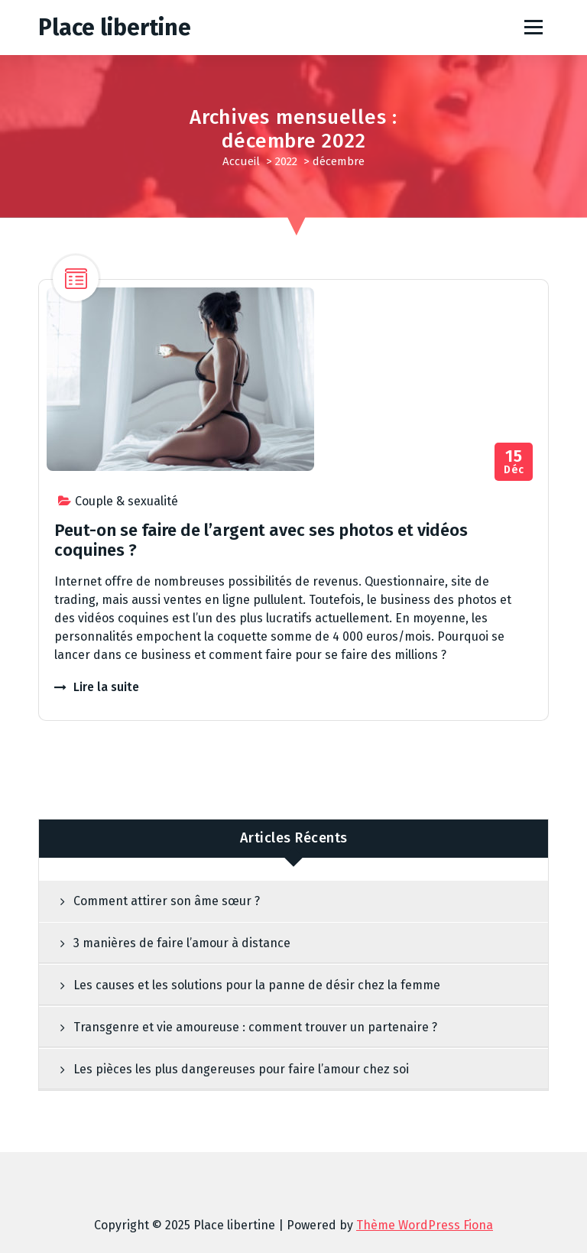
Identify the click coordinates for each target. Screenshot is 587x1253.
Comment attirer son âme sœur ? (166, 901)
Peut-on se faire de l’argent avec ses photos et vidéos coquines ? (261, 540)
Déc (514, 462)
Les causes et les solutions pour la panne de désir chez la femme (256, 985)
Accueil (241, 161)
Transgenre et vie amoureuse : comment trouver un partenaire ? (255, 1027)
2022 (286, 161)
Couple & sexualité (126, 501)
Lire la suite (106, 687)
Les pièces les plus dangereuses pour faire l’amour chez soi (241, 1069)
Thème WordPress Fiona (424, 1225)
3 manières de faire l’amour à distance (181, 943)
